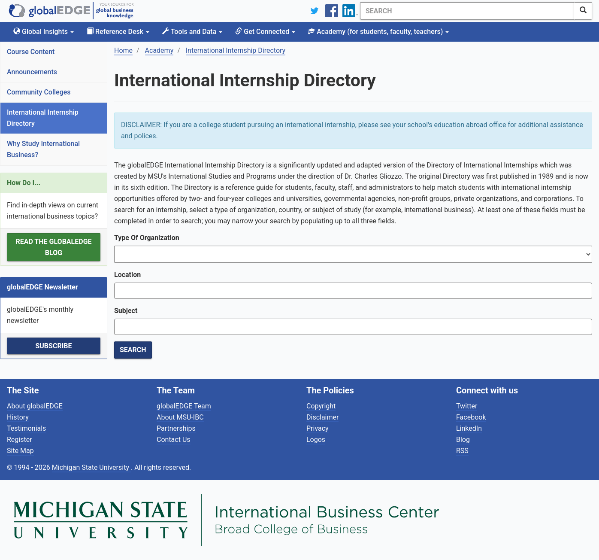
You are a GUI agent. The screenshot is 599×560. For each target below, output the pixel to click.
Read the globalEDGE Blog (53, 247)
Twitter (466, 406)
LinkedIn (469, 428)
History (18, 417)
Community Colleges (39, 92)
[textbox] (122, 291)
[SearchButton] (583, 10)
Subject (125, 311)
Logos (315, 439)
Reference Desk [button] (118, 31)
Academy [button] (378, 31)
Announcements (32, 72)
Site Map (20, 451)
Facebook (471, 417)
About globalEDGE (35, 406)
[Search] (467, 10)
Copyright (321, 406)
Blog (463, 439)
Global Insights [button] (43, 31)
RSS (462, 451)
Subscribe (53, 346)
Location (127, 275)
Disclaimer (322, 417)
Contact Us (174, 439)
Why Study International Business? (43, 149)
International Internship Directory (43, 118)
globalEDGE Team (184, 406)
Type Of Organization (146, 238)
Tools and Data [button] (192, 31)
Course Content (30, 52)
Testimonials (26, 428)
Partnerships (176, 428)
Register (19, 439)
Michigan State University (91, 467)
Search (133, 350)
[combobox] (353, 291)
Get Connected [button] (265, 31)
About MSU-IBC (180, 417)
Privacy (317, 428)
